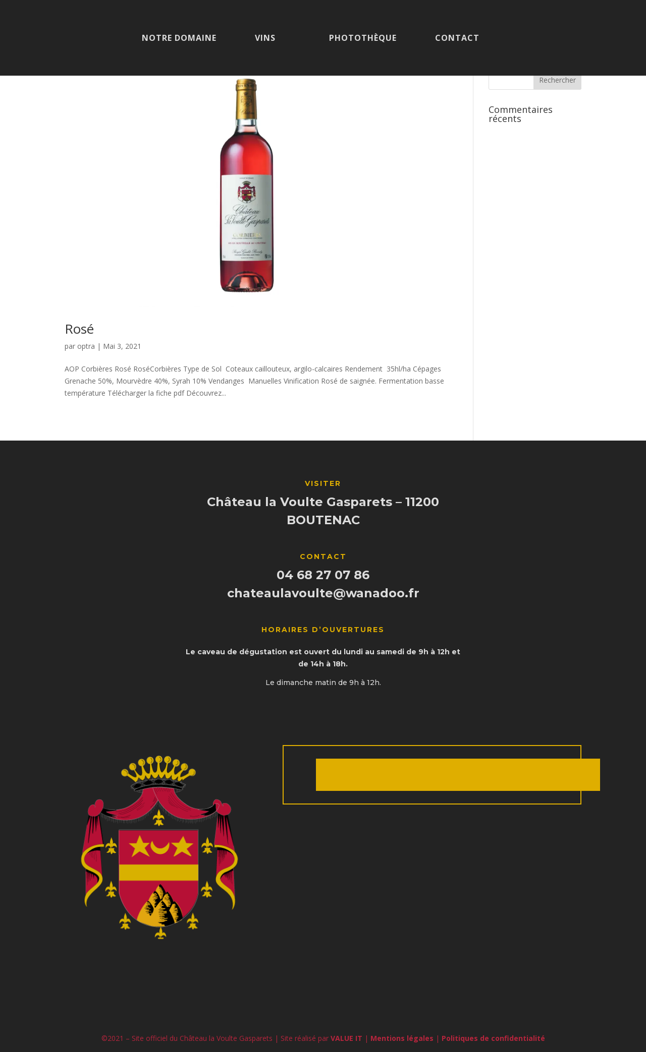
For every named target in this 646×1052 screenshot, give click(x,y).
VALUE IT (346, 1038)
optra (86, 346)
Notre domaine (179, 38)
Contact (457, 38)
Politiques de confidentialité (493, 1038)
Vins (265, 38)
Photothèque (363, 38)
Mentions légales (402, 1038)
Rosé (79, 329)
